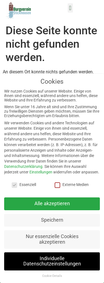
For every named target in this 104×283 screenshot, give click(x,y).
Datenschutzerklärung (23, 166)
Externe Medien (72, 184)
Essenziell (24, 184)
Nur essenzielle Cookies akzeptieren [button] (52, 239)
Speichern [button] (52, 220)
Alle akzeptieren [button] (52, 203)
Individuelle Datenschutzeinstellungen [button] (52, 261)
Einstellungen (40, 172)
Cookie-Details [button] (52, 276)
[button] (70, 8)
